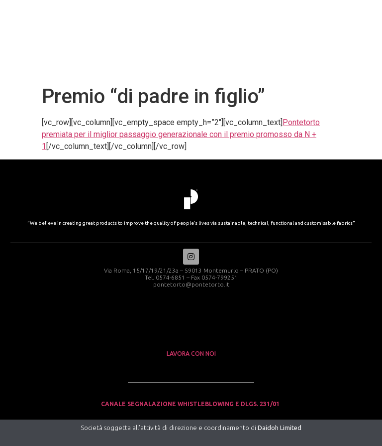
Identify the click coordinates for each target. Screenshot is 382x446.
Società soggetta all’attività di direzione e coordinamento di (191, 427)
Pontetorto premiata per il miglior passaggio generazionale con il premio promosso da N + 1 (181, 134)
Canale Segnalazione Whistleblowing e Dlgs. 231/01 (191, 404)
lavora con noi (191, 353)
